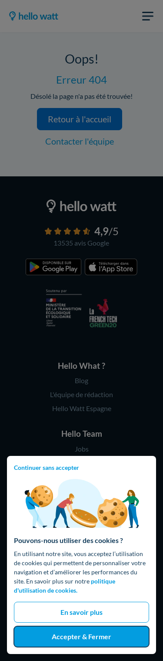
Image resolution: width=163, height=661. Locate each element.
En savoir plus (81, 612)
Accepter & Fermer (81, 636)
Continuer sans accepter (46, 467)
